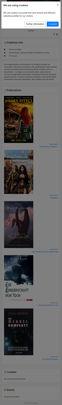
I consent (52, 24)
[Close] (58, 4)
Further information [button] (35, 24)
